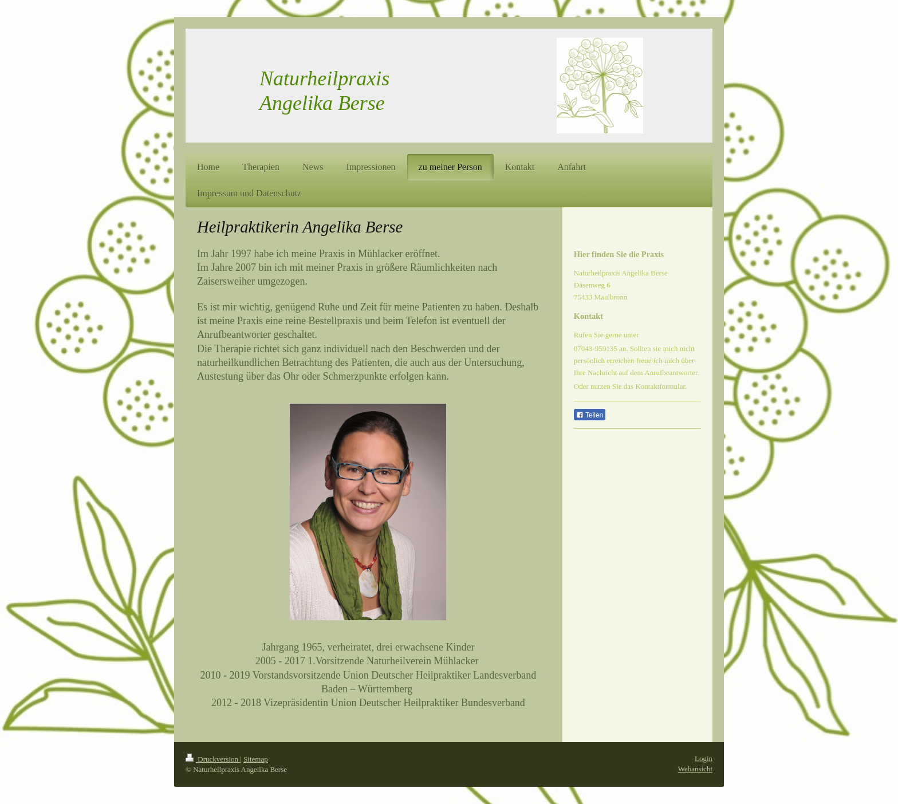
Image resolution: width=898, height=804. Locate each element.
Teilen (589, 415)
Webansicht (695, 768)
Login (703, 758)
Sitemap (255, 759)
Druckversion (213, 759)
